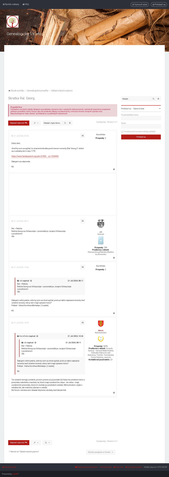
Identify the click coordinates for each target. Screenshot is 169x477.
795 (105, 247)
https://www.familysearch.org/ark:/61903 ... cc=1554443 (34, 156)
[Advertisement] (84, 68)
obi (100, 232)
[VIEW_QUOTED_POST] (31, 281)
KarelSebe (100, 134)
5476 (105, 346)
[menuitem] (26, 4)
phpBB (15, 474)
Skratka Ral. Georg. (21, 98)
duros (100, 330)
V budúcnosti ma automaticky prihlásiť (139, 131)
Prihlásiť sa (126, 109)
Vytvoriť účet (138, 109)
